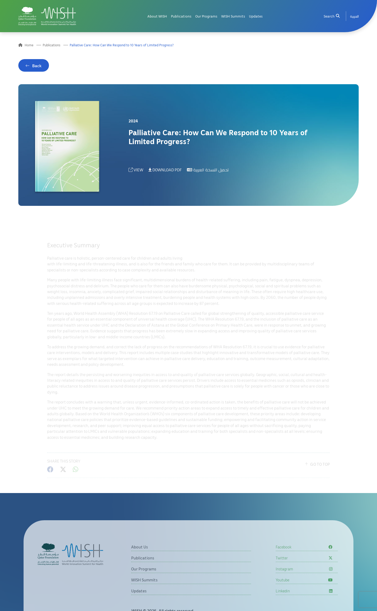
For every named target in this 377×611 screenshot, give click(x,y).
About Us (139, 561)
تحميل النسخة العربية (208, 171)
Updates (256, 16)
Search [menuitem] (331, 16)
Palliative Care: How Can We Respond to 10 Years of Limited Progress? (122, 45)
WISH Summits (233, 16)
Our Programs (206, 16)
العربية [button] (354, 16)
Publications (181, 16)
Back (37, 66)
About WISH (157, 16)
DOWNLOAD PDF (165, 170)
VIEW (136, 170)
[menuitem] (354, 16)
